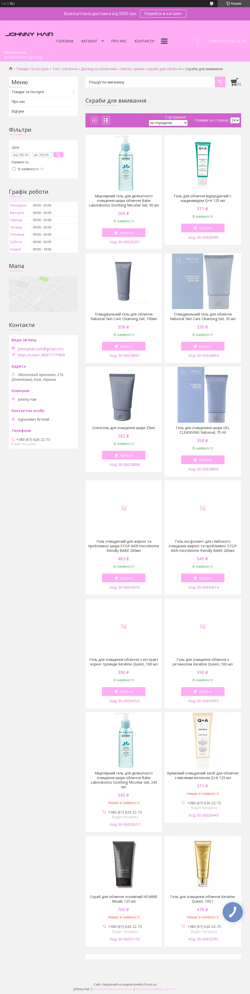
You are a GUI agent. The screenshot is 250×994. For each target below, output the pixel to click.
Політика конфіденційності (156, 989)
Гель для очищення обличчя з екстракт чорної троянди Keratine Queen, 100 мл (123, 661)
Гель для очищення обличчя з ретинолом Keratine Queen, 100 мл (203, 661)
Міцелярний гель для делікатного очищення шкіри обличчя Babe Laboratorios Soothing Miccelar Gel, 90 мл (124, 201)
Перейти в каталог (163, 13)
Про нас (119, 41)
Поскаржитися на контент (113, 989)
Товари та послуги (32, 69)
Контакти (144, 41)
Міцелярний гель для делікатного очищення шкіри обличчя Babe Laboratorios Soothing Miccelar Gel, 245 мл (124, 780)
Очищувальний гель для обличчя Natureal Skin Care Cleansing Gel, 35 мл (202, 316)
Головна (64, 41)
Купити (126, 232)
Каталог (89, 41)
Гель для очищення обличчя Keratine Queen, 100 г (202, 899)
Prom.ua (150, 984)
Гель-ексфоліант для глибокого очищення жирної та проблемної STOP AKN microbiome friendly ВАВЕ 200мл (203, 546)
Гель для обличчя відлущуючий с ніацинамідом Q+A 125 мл (202, 198)
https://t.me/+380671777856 (41, 355)
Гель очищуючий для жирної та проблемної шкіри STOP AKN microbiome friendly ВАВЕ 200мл (123, 546)
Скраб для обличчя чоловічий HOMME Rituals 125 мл (123, 899)
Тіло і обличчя (64, 69)
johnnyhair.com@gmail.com (41, 349)
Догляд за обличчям (99, 69)
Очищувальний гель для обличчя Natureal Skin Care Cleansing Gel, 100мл (124, 316)
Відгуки (17, 111)
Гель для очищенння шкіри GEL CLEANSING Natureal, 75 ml (203, 430)
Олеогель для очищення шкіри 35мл (123, 428)
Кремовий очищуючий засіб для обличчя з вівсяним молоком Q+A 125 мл (202, 775)
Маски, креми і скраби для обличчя (151, 69)
